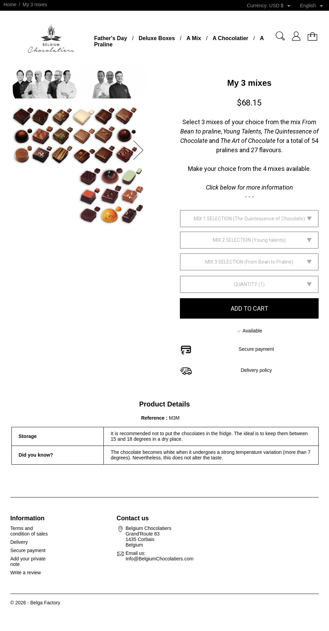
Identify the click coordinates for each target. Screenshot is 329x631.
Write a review (25, 572)
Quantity (245, 284)
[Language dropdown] (313, 6)
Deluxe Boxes (157, 38)
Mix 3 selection (224, 262)
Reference (153, 418)
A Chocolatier (230, 38)
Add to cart (249, 308)
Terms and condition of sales (29, 531)
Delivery (19, 542)
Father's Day (110, 38)
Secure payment (28, 550)
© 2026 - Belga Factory (35, 602)
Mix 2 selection (232, 240)
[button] (140, 150)
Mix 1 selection (213, 218)
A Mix (193, 38)
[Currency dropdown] (281, 6)
